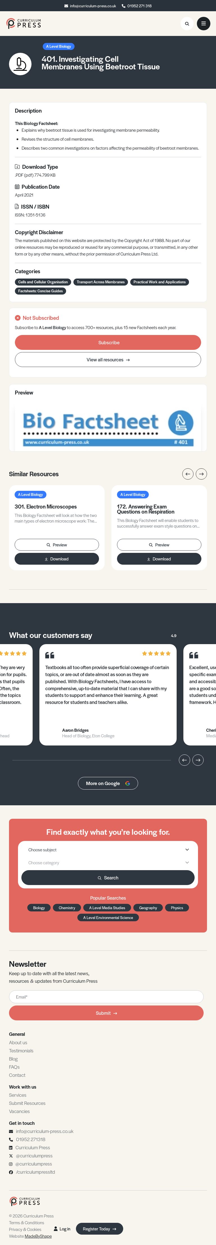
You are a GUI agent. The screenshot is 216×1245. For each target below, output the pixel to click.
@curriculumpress (34, 1155)
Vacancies (19, 1111)
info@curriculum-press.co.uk (93, 5)
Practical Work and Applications (160, 281)
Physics (177, 907)
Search (108, 877)
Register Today (99, 1229)
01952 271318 (30, 1139)
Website (30, 1236)
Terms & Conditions (26, 1222)
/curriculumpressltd (35, 1171)
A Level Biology (58, 46)
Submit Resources (27, 1103)
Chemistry (67, 907)
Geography (148, 907)
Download (57, 559)
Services (17, 1094)
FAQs (14, 1066)
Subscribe (109, 342)
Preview (57, 545)
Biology (39, 907)
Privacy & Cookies (25, 1229)
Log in (62, 1229)
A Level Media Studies (107, 907)
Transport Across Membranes (101, 281)
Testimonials (21, 1050)
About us (18, 1042)
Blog (13, 1058)
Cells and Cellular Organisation (43, 281)
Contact (17, 1074)
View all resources (108, 359)
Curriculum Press (32, 1147)
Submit (106, 1012)
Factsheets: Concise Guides (40, 290)
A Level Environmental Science (108, 917)
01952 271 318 (139, 5)
